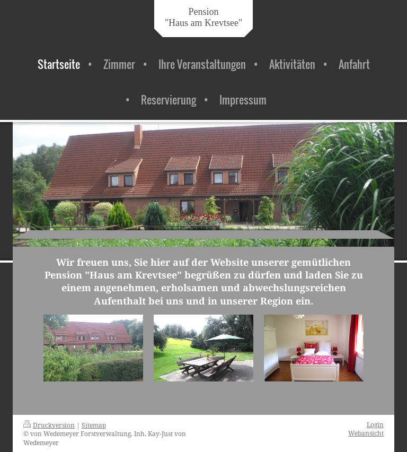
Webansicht (366, 433)
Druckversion (49, 425)
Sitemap (94, 425)
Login (375, 424)
